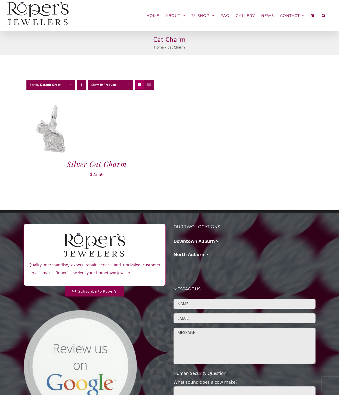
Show (104, 85)
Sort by (45, 85)
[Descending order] (81, 85)
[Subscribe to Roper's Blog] (94, 291)
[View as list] (149, 84)
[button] (324, 15)
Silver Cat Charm (97, 164)
